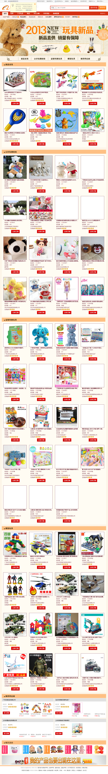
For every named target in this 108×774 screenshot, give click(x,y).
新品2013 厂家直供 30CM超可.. (39, 678)
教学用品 (75, 17)
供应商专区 (83, 1)
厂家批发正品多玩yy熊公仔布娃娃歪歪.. (93, 180)
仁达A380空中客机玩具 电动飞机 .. (14, 678)
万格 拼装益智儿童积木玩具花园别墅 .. (93, 556)
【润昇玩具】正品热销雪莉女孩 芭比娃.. (67, 301)
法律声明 (51, 767)
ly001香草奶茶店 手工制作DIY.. (13, 92)
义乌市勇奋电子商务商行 (62, 720)
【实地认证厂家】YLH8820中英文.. (92, 348)
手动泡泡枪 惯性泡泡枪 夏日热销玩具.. (67, 556)
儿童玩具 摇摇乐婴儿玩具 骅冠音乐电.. (41, 510)
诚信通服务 (74, 1)
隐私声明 (63, 767)
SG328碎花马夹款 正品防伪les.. (39, 180)
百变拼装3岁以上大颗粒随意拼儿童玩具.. (16, 556)
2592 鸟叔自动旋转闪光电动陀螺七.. (15, 429)
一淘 (64, 770)
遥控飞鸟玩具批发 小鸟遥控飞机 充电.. (67, 92)
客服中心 (91, 1)
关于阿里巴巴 (71, 767)
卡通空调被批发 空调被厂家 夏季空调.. (41, 220)
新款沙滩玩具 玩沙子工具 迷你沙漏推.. (15, 510)
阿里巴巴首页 (41, 1)
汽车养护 (67, 17)
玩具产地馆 (6, 17)
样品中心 (102, 13)
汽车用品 (46, 13)
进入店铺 (6, 713)
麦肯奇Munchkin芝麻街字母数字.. (14, 348)
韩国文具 (40, 17)
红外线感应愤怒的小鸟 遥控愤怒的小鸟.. (67, 637)
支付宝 (85, 770)
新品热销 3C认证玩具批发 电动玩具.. (92, 92)
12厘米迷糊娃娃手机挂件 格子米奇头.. (41, 261)
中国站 (45, 770)
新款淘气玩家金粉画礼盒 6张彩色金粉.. (41, 388)
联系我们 (78, 767)
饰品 (28, 13)
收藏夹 (67, 1)
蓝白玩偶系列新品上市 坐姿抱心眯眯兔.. (67, 261)
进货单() (58, 1)
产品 (52, 7)
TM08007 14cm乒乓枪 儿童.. (13, 469)
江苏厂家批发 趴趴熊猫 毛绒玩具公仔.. (15, 261)
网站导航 (99, 1)
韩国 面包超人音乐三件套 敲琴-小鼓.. (92, 429)
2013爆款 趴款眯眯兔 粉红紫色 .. (14, 220)
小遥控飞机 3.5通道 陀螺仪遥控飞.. (92, 678)
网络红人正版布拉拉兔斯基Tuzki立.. (66, 180)
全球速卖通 (50, 770)
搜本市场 (93, 8)
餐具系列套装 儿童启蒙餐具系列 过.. (92, 388)
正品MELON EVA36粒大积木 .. (39, 637)
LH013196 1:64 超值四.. (11, 637)
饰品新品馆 (32, 17)
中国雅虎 (79, 770)
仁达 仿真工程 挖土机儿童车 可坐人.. (92, 637)
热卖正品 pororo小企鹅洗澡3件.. (91, 220)
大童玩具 (14, 17)
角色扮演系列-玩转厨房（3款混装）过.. (16, 388)
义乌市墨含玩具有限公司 (10, 720)
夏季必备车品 (58, 17)
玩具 (11, 13)
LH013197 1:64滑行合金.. (63, 597)
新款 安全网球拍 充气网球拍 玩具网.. (15, 133)
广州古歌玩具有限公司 (9, 700)
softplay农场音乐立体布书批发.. (39, 92)
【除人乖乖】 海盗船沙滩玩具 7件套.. (40, 133)
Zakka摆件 (48, 17)
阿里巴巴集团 (25, 770)
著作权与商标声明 (43, 767)
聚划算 (69, 770)
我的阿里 (49, 1)
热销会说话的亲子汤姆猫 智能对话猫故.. (67, 348)
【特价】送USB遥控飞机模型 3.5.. (40, 597)
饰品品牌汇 (23, 17)
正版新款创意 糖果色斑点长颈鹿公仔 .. (67, 220)
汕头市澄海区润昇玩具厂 (62, 700)
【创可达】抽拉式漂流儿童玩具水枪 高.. (67, 678)
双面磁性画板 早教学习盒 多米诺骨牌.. (67, 510)
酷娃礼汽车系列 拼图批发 (37, 556)
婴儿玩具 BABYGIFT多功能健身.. (91, 469)
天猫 (60, 770)
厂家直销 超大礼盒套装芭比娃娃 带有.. (67, 388)
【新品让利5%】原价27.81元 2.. (91, 133)
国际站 (40, 770)
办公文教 (37, 13)
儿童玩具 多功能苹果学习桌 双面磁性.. (41, 429)
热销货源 (56, 13)
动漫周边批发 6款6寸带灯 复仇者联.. (15, 597)
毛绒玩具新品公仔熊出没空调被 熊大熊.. (93, 261)
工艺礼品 (20, 13)
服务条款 (57, 767)
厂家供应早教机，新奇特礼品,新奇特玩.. (41, 348)
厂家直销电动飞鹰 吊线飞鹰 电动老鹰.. (93, 597)
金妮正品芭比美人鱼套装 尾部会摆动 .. (93, 301)
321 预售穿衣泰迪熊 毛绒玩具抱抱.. (14, 180)
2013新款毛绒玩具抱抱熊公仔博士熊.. (41, 301)
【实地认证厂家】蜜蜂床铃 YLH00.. (40, 469)
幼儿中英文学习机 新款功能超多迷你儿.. (67, 469)
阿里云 (74, 770)
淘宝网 (56, 770)
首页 (5, 13)
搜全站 (102, 8)
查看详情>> (29, 10)
